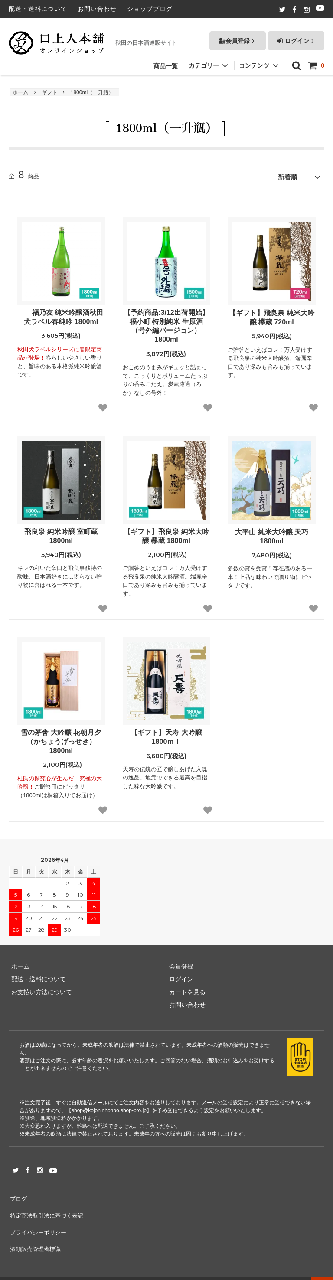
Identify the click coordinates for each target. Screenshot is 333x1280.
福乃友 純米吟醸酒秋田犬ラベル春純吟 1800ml (61, 315)
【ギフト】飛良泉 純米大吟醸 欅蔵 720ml (271, 315)
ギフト (49, 92)
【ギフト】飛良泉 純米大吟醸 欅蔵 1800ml (166, 534)
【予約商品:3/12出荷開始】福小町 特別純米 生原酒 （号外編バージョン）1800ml (166, 324)
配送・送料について (38, 8)
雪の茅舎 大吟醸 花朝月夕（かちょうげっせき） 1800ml (61, 739)
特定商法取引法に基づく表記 (48, 1207)
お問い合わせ (97, 8)
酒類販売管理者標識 (36, 1232)
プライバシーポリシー (39, 1220)
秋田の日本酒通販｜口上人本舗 (89, 1269)
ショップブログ (150, 8)
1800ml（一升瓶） (92, 92)
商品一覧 (165, 61)
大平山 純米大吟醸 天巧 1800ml (271, 534)
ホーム (20, 92)
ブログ (18, 1194)
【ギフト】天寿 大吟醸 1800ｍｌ (166, 735)
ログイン (296, 36)
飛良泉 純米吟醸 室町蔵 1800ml (61, 534)
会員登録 (238, 36)
